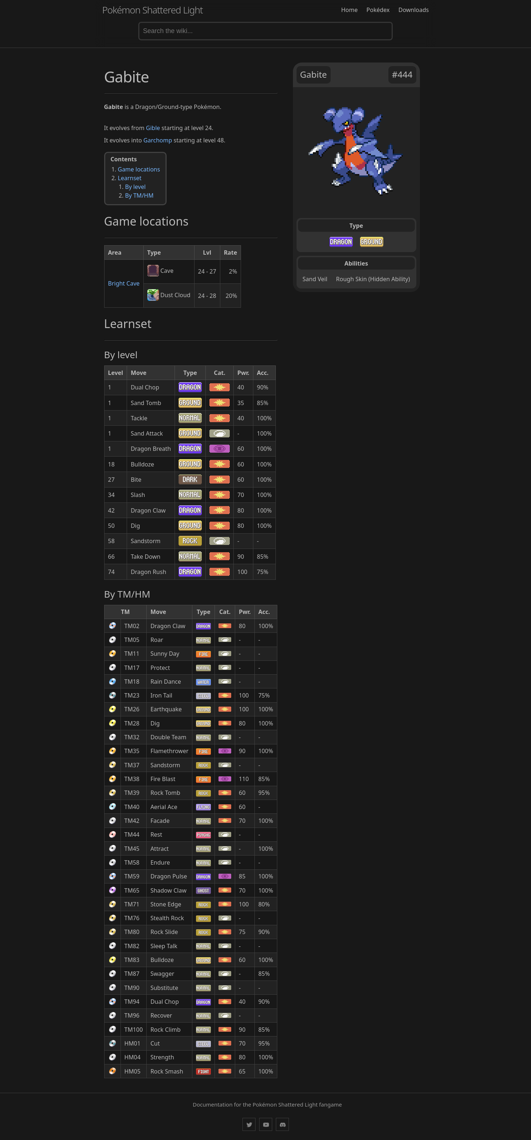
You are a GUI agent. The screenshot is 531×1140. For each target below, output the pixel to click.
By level (135, 187)
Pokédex (378, 10)
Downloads (414, 10)
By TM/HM (139, 195)
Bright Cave (124, 283)
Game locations (139, 169)
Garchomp (157, 140)
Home (349, 10)
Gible (153, 128)
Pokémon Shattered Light (152, 9)
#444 (402, 74)
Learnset (130, 178)
